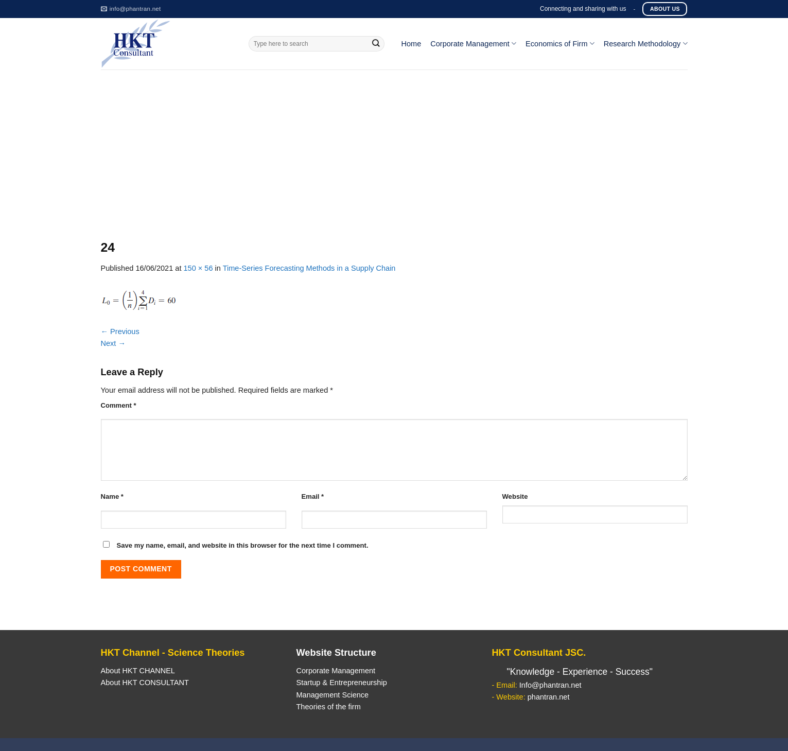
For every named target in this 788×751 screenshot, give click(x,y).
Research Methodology (646, 43)
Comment (118, 405)
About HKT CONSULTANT (145, 682)
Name (112, 496)
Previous (120, 331)
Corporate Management (473, 43)
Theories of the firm (328, 707)
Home (411, 44)
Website (515, 496)
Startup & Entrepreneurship (341, 682)
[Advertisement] (394, 147)
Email (313, 496)
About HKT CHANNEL (138, 671)
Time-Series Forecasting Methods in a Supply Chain (309, 268)
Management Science (332, 695)
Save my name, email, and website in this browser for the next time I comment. (243, 545)
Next (113, 343)
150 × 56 (198, 268)
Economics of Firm (560, 43)
